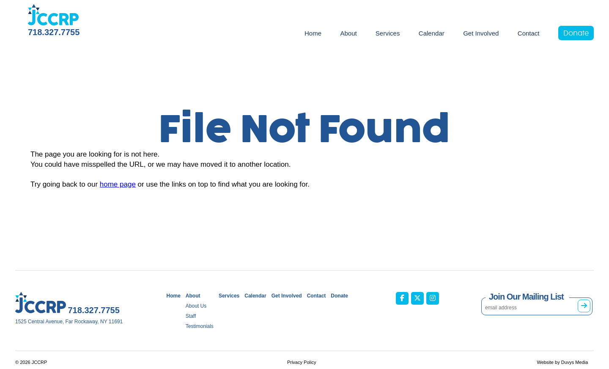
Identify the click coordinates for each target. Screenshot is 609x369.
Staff (191, 316)
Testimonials (200, 326)
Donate (576, 33)
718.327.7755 (54, 32)
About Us (196, 306)
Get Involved (481, 33)
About (348, 33)
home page (118, 184)
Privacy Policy (301, 362)
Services (388, 33)
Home (312, 33)
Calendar (431, 33)
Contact (529, 33)
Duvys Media (574, 362)
